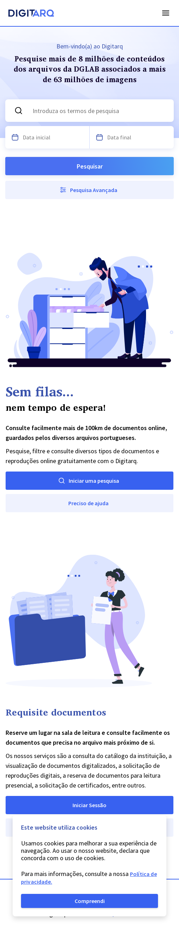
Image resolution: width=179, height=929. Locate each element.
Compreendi (90, 900)
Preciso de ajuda (88, 503)
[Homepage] (31, 14)
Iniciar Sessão (89, 805)
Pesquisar (90, 166)
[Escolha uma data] (15, 137)
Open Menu (165, 13)
